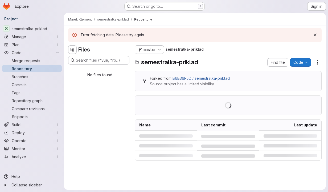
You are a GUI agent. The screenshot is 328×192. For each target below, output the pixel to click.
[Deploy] (32, 132)
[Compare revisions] (32, 108)
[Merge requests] (32, 60)
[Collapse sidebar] (32, 185)
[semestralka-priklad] (32, 28)
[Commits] (32, 84)
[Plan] (32, 44)
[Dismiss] (315, 35)
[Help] (32, 176)
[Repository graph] (32, 100)
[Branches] (32, 76)
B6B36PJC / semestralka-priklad (201, 78)
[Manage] (32, 36)
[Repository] (32, 68)
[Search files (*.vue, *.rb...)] (98, 60)
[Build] (32, 124)
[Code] (32, 52)
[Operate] (32, 140)
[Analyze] (32, 156)
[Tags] (32, 92)
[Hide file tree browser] (72, 49)
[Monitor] (32, 148)
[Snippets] (32, 116)
